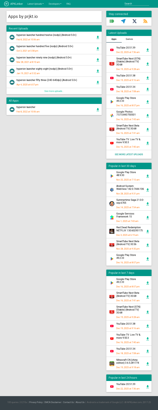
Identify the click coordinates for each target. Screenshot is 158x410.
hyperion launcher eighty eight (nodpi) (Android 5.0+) (45, 68)
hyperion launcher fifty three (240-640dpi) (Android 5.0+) (47, 80)
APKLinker (13, 4)
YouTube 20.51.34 (125, 86)
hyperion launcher (26, 107)
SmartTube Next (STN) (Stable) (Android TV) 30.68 (128, 61)
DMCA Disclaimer (52, 402)
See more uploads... (54, 91)
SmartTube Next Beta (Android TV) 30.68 (127, 127)
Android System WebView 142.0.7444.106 (130, 187)
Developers (55, 3)
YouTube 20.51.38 (125, 75)
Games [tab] (129, 39)
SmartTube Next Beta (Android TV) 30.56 (127, 243)
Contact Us (68, 402)
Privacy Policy (36, 402)
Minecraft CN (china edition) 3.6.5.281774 (127, 361)
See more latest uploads (129, 154)
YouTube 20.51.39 (125, 47)
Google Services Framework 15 (125, 215)
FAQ (69, 4)
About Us (80, 402)
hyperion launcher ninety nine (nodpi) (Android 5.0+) (44, 57)
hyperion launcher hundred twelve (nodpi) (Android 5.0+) (46, 35)
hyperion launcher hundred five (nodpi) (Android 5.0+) (45, 46)
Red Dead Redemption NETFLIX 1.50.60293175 (129, 229)
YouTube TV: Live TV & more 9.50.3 (128, 141)
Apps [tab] (113, 39)
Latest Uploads (35, 3)
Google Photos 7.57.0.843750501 (126, 113)
